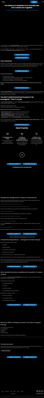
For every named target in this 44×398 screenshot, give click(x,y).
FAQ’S (18, 391)
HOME (3, 391)
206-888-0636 (39, 393)
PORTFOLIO (7, 391)
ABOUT (14, 391)
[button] (22, 160)
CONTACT (22, 391)
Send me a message (6, 355)
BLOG (11, 391)
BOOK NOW (13, 393)
